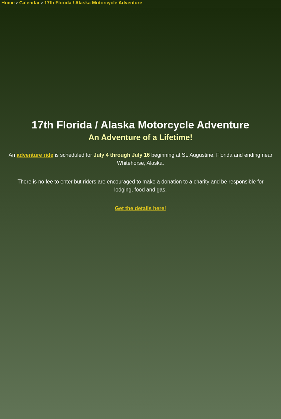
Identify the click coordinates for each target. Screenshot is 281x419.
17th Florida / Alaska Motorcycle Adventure (93, 2)
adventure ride (35, 155)
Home (8, 2)
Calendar (29, 2)
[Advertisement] (140, 65)
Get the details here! (140, 208)
